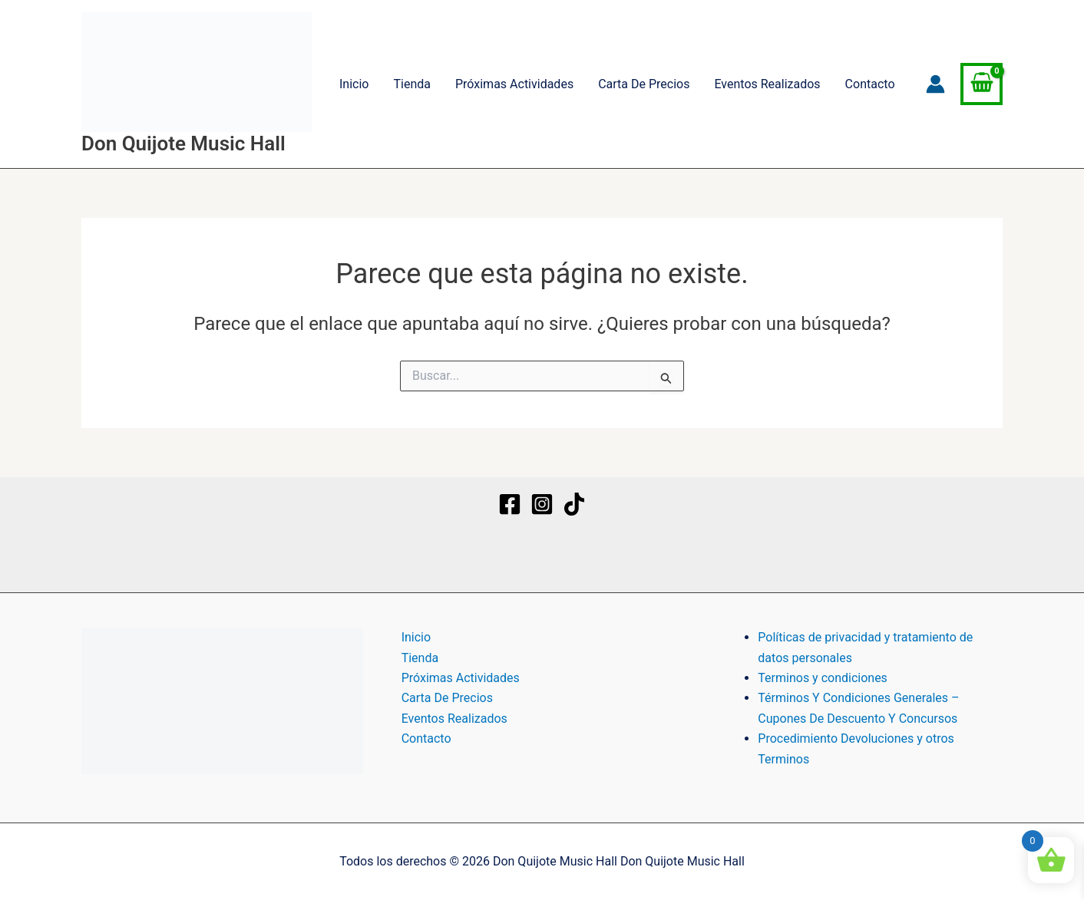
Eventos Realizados (767, 84)
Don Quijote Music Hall (183, 143)
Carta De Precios (643, 84)
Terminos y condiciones (822, 678)
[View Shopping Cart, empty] (981, 84)
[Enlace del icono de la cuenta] (935, 84)
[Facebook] (509, 504)
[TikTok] (574, 504)
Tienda (411, 84)
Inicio (353, 84)
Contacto (870, 84)
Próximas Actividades (514, 84)
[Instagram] (542, 504)
